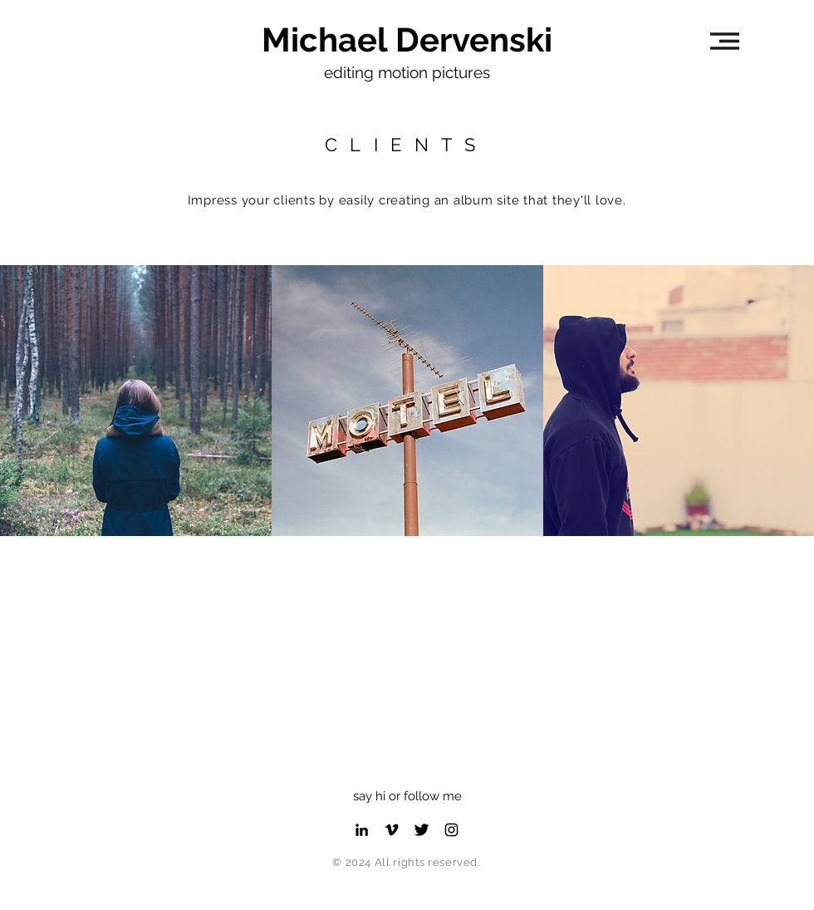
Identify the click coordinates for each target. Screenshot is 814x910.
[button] (724, 41)
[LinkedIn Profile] (361, 830)
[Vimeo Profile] (391, 830)
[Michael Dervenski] (407, 40)
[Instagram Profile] (451, 830)
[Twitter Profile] (421, 830)
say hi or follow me (407, 796)
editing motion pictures (407, 72)
